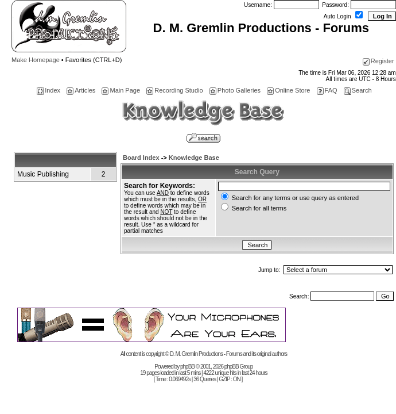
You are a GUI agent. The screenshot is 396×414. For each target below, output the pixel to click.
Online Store (288, 90)
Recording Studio (174, 90)
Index (48, 90)
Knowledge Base (194, 157)
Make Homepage (35, 59)
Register (378, 60)
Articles (81, 90)
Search (358, 90)
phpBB (187, 366)
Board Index (141, 157)
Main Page (121, 90)
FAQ (327, 90)
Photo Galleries (235, 90)
